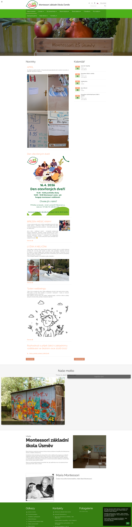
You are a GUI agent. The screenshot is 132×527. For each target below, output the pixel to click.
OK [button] (127, 523)
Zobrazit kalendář (79, 359)
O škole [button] (41, 11)
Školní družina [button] (64, 11)
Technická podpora (32, 514)
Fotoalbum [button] (87, 11)
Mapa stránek (31, 526)
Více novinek (30, 359)
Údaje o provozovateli (33, 523)
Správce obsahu (32, 512)
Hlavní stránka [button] (31, 11)
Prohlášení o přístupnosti (34, 516)
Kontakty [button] (54, 15)
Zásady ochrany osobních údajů (35, 521)
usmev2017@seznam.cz (61, 514)
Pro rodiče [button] (97, 11)
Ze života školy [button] (52, 11)
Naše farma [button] (43, 15)
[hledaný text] (98, 6)
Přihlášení (103, 3)
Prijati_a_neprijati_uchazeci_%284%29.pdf (38, 353)
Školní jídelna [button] (76, 11)
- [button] (92, 3)
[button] (97, 3)
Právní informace (32, 519)
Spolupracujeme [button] (32, 15)
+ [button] (89, 3)
